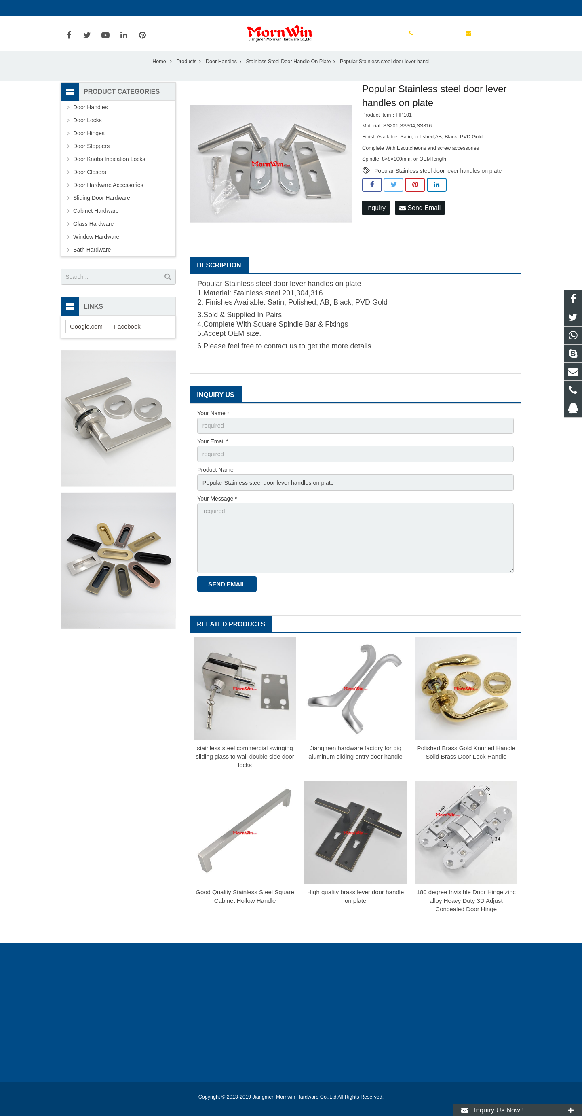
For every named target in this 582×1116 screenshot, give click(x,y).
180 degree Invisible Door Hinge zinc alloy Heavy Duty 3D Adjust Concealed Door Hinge (466, 908)
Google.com (86, 337)
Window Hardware (96, 248)
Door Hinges (89, 144)
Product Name (215, 480)
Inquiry (376, 218)
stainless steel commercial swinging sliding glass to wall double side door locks (245, 764)
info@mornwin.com (148, 8)
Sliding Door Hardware (101, 209)
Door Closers (89, 183)
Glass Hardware (93, 235)
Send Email (420, 218)
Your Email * (212, 452)
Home (159, 72)
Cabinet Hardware (96, 222)
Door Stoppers (91, 157)
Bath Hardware (92, 261)
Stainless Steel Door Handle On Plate (288, 72)
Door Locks (87, 131)
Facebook (127, 337)
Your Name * (213, 424)
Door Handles (221, 72)
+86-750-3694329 (89, 8)
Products (187, 72)
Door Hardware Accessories (108, 196)
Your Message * (217, 508)
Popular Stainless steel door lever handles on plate (438, 182)
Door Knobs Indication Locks (109, 170)
